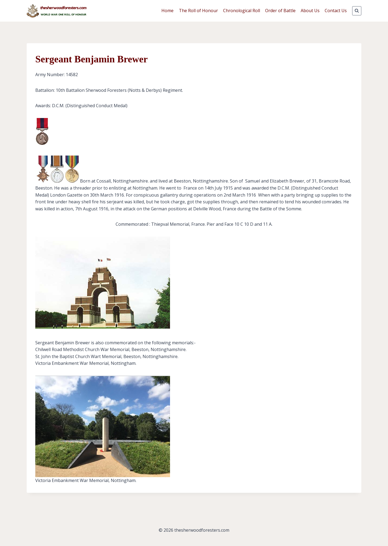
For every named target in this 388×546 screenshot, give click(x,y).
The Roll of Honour (198, 11)
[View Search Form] (356, 10)
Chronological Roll (241, 11)
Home (167, 11)
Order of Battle (280, 11)
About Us (310, 11)
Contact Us (336, 11)
